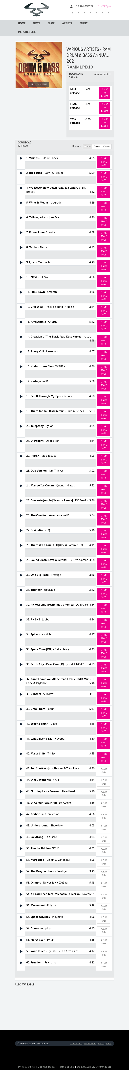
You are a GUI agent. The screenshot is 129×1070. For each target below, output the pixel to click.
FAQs (101, 1043)
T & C (108, 1043)
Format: (77, 146)
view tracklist (102, 74)
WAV (106, 146)
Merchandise (27, 32)
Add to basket (104, 93)
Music (84, 23)
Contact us (76, 1043)
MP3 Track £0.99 (104, 162)
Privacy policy (26, 1067)
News (36, 23)
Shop (51, 23)
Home (21, 23)
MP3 (87, 146)
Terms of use (66, 1067)
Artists (67, 23)
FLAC (97, 146)
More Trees (90, 1043)
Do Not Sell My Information (94, 1067)
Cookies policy (46, 1067)
